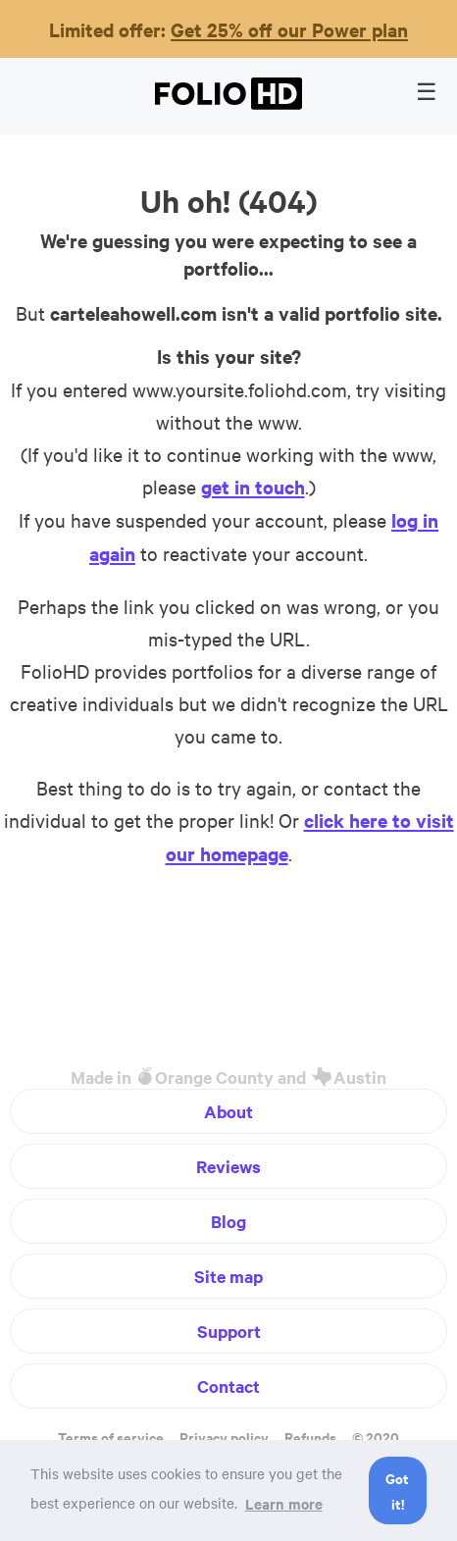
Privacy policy (224, 1436)
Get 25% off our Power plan (289, 29)
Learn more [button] (284, 1503)
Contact (228, 1386)
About (228, 1111)
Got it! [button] (397, 1490)
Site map (228, 1276)
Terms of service (111, 1436)
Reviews (228, 1166)
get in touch (253, 486)
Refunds (310, 1436)
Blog (228, 1221)
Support (229, 1331)
